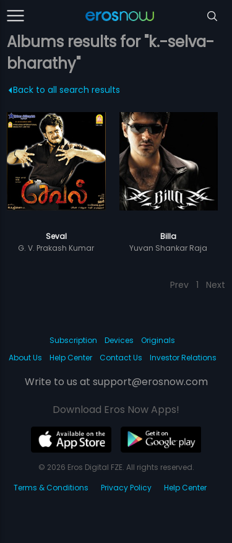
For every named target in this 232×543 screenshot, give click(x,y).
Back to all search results (65, 90)
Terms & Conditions (51, 487)
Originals (158, 340)
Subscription (73, 340)
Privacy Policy (126, 487)
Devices (119, 340)
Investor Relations (183, 357)
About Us (25, 357)
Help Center (70, 357)
